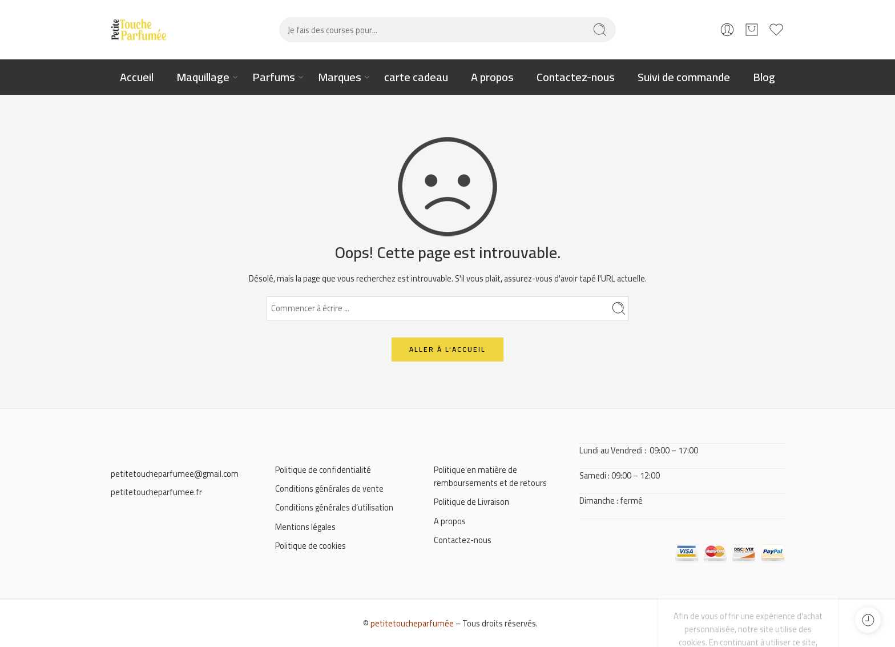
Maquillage (202, 76)
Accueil (137, 76)
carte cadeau (416, 76)
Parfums (273, 76)
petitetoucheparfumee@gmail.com (175, 473)
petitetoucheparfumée (412, 623)
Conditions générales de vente (329, 488)
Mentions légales (305, 527)
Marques (339, 76)
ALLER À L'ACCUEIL (447, 349)
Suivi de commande (684, 76)
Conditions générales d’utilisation (334, 507)
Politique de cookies (310, 545)
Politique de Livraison (471, 501)
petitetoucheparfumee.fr (156, 492)
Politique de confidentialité (323, 469)
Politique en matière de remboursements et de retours (490, 476)
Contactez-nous (576, 76)
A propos (492, 76)
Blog (764, 76)
